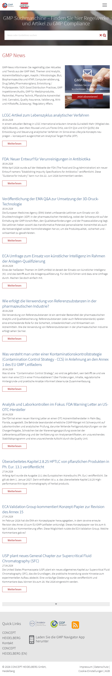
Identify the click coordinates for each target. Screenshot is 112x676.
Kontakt (7, 643)
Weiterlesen (14, 143)
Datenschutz (101, 667)
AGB (107, 671)
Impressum (86, 667)
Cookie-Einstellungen (91, 671)
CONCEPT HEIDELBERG (11, 635)
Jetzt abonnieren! (87, 96)
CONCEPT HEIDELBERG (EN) (14, 651)
